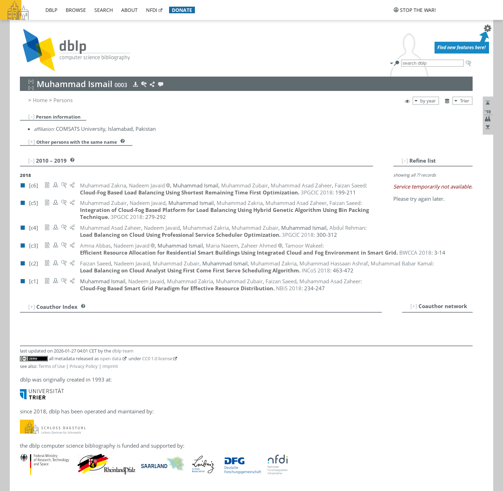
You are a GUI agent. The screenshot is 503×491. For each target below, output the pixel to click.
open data (110, 358)
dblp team (122, 351)
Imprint (110, 366)
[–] (31, 116)
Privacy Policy (84, 366)
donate (182, 10)
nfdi (151, 10)
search (103, 10)
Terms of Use (51, 366)
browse (76, 10)
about (129, 10)
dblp (51, 10)
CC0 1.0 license (157, 358)
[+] (31, 141)
